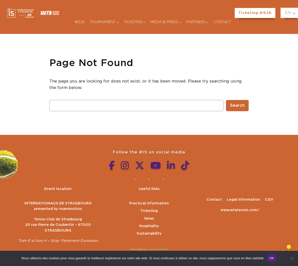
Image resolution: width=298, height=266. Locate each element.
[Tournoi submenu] (118, 22)
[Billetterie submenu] (144, 22)
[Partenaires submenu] (207, 22)
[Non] (291, 258)
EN (288, 13)
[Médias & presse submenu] (180, 22)
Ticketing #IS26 (255, 13)
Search (237, 105)
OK (271, 258)
